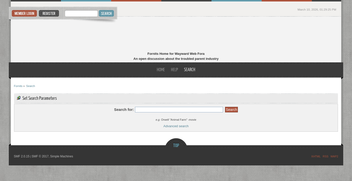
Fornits (176, 34)
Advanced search (175, 126)
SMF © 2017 (40, 156)
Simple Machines (61, 156)
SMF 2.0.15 (21, 156)
